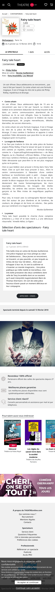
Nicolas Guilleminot (24, 73)
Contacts (27, 522)
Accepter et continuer (28, 582)
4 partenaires (19, 572)
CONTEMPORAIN (9, 64)
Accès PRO (27, 555)
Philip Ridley (11, 70)
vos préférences (10, 575)
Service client (27, 532)
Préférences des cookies (27, 540)
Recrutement (27, 517)
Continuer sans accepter (28, 588)
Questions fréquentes (27, 534)
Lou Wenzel (28, 75)
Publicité (27, 552)
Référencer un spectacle (27, 549)
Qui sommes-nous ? (27, 514)
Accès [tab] (47, 52)
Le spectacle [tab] (11, 52)
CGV (16, 537)
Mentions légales (27, 519)
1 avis (25, 22)
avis (26, 26)
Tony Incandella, (15, 75)
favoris (28, 30)
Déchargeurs (7, 40)
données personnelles (30, 537)
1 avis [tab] (31, 52)
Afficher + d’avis (27, 296)
